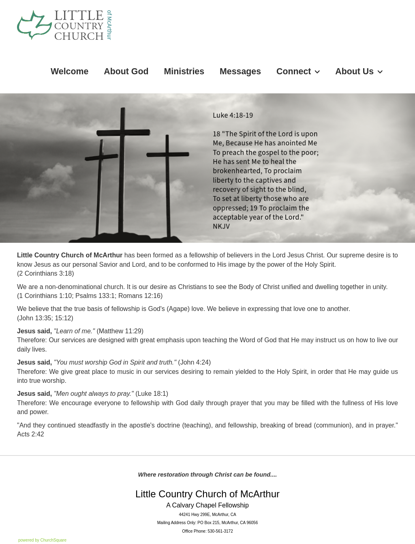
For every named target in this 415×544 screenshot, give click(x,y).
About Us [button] (359, 71)
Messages (240, 71)
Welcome (69, 71)
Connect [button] (298, 71)
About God (126, 71)
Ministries (184, 71)
